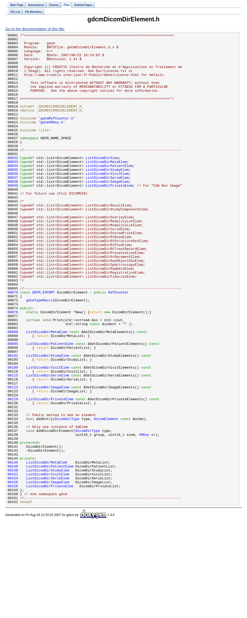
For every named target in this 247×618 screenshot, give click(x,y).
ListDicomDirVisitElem (107, 202)
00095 (13, 406)
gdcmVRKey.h (52, 140)
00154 (13, 567)
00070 (13, 344)
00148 (13, 553)
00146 (13, 548)
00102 (13, 420)
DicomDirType (67, 496)
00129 (13, 472)
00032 (13, 183)
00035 (13, 197)
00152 (13, 562)
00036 (13, 202)
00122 (13, 458)
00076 (13, 368)
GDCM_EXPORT (43, 344)
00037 (13, 206)
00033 (13, 187)
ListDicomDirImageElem (107, 211)
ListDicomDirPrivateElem (109, 216)
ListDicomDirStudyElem (107, 197)
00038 (13, 211)
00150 (13, 558)
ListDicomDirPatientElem (109, 192)
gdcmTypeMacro (39, 353)
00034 (13, 192)
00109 (13, 434)
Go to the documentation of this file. (35, 29)
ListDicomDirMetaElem (106, 187)
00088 (13, 391)
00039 (13, 216)
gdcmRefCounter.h (57, 135)
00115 (13, 444)
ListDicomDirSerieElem (107, 206)
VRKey (144, 515)
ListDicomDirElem (102, 183)
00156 (13, 572)
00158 (13, 576)
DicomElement (106, 496)
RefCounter (118, 344)
